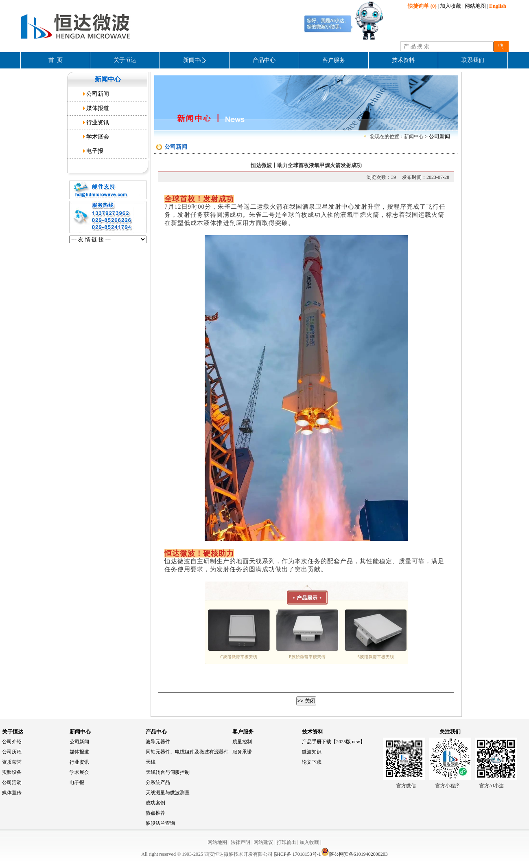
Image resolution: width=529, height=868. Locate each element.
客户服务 (243, 732)
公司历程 (12, 752)
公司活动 (12, 782)
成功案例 (155, 803)
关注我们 (450, 732)
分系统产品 (158, 782)
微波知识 (311, 752)
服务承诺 (242, 752)
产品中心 (156, 732)
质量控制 (242, 742)
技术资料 (312, 732)
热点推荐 (155, 813)
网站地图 (475, 6)
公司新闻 (97, 94)
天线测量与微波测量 (168, 792)
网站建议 (263, 842)
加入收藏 (450, 6)
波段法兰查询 (160, 823)
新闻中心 (80, 732)
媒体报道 (97, 108)
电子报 (94, 151)
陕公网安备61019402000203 (354, 854)
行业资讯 (97, 122)
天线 (150, 762)
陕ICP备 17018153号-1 (297, 854)
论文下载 (311, 762)
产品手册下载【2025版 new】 (333, 742)
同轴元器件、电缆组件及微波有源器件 (187, 752)
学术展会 (97, 137)
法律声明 (240, 842)
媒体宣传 (12, 792)
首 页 (55, 60)
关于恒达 (12, 732)
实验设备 (12, 772)
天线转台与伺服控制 (168, 772)
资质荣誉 (12, 762)
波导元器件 (158, 742)
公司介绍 (12, 742)
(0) (422, 6)
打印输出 (286, 842)
